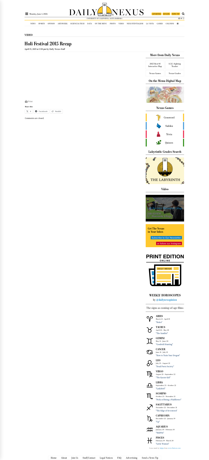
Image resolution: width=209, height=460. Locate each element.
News (32, 24)
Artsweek (62, 24)
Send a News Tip (150, 458)
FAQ (119, 458)
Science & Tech (77, 24)
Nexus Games (155, 73)
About (64, 458)
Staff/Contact (89, 458)
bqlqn (162, 448)
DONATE (166, 14)
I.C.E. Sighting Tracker (175, 65)
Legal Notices (106, 458)
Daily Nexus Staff (57, 49)
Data (89, 24)
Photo (113, 24)
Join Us (74, 458)
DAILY (83, 11)
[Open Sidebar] (27, 14)
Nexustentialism (135, 24)
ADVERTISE (156, 14)
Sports (41, 24)
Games (160, 24)
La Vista (150, 24)
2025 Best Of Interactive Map (155, 65)
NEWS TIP (175, 14)
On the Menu (101, 24)
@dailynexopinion (166, 299)
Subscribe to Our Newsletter (166, 237)
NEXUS (128, 11)
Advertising (131, 458)
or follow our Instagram (169, 243)
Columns (170, 24)
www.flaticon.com (174, 448)
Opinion (51, 24)
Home (54, 458)
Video (121, 24)
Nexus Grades (175, 73)
